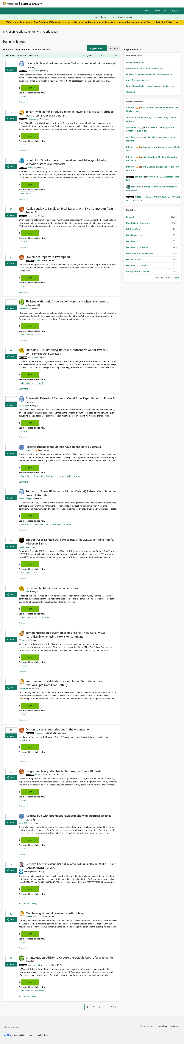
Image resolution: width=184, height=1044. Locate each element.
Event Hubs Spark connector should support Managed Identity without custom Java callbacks (66, 162)
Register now (172, 22)
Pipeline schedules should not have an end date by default (63, 447)
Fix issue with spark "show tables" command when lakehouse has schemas (68, 303)
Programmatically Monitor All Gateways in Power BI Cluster (64, 771)
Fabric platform (27, 383)
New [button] (30, 88)
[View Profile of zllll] (27, 591)
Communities (83, 3)
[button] (97, 48)
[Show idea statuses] (109, 55)
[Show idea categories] (91, 55)
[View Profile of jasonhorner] (24, 547)
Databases (56, 524)
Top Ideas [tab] (21, 55)
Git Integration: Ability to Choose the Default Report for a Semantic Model (69, 959)
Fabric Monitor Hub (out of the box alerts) (145, 68)
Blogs (95, 3)
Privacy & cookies (146, 1026)
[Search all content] (148, 17)
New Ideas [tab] (33, 55)
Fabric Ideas (50, 31)
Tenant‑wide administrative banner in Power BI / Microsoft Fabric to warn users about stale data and (70, 113)
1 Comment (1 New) (28, 903)
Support (117, 3)
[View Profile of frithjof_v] (29, 450)
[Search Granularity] (104, 17)
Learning (105, 3)
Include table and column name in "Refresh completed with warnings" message (71, 65)
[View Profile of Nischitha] (38, 774)
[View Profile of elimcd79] (23, 823)
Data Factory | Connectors (138, 223)
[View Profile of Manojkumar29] (34, 965)
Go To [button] (174, 10)
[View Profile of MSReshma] (39, 260)
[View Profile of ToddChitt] (135, 186)
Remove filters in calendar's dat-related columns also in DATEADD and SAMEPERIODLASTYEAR (71, 866)
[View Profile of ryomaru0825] (132, 127)
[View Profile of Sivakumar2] (24, 405)
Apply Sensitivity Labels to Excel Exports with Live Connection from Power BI (69, 210)
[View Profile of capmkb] (29, 916)
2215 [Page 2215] (113, 1007)
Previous (159, 277)
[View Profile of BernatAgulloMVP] (31, 871)
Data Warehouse (41, 524)
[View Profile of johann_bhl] (23, 688)
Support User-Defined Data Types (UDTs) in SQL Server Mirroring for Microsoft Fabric (70, 541)
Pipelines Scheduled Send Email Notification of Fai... (150, 74)
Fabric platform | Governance (68, 476)
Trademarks (175, 1026)
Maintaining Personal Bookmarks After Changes (56, 913)
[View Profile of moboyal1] (32, 167)
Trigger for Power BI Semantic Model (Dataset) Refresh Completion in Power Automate (71, 493)
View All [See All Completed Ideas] (130, 91)
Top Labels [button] (131, 210)
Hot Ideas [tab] (10, 55)
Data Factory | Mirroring (30, 573)
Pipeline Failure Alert (135, 62)
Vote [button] (12, 69)
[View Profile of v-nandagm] (32, 216)
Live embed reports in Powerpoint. (48, 257)
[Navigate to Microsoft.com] (10, 3)
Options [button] (112, 48)
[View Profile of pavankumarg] (33, 357)
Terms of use (162, 1026)
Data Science (26, 524)
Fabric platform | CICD (29, 617)
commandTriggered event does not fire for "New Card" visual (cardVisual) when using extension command (65, 634)
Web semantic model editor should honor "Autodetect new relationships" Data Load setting (64, 683)
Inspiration (60, 3)
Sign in (157, 10)
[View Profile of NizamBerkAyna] (25, 498)
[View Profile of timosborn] (131, 137)
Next (176, 277)
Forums (48, 3)
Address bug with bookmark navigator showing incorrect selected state (69, 817)
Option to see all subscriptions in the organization (58, 729)
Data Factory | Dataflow (137, 265)
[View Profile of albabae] (129, 117)
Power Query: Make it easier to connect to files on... (150, 86)
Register (147, 10)
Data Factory (25, 476)
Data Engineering (27, 193)
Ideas (71, 3)
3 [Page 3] (99, 1007)
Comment (23, 102)
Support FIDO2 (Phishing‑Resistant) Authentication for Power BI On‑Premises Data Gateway (67, 352)
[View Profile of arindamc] (139, 176)
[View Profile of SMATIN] (138, 197)
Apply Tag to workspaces (137, 80)
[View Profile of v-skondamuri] (33, 119)
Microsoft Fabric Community (21, 31)
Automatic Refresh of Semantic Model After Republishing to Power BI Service (71, 400)
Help (166, 10)
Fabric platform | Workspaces (32, 990)
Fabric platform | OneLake (31, 334)
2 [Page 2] (93, 1007)
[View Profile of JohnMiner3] (24, 309)
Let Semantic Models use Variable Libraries (53, 588)
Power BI (24, 96)
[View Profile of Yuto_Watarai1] (34, 70)
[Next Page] (119, 1005)
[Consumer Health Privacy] (38, 1035)
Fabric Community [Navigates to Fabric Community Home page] (31, 3)
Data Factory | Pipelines (43, 476)
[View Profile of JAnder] (22, 640)
